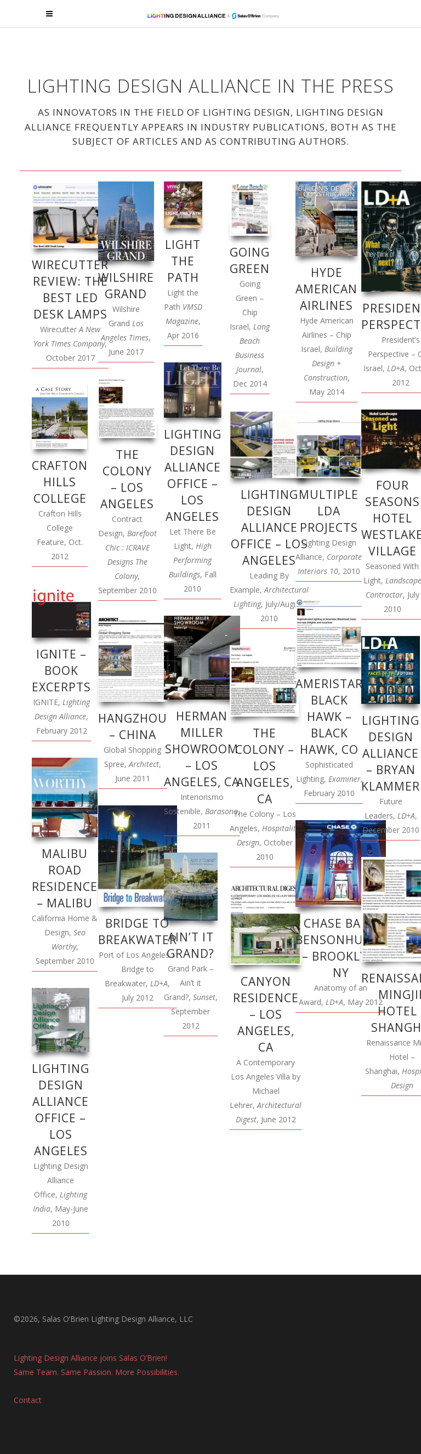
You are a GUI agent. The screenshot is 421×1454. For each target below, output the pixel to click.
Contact (28, 1400)
